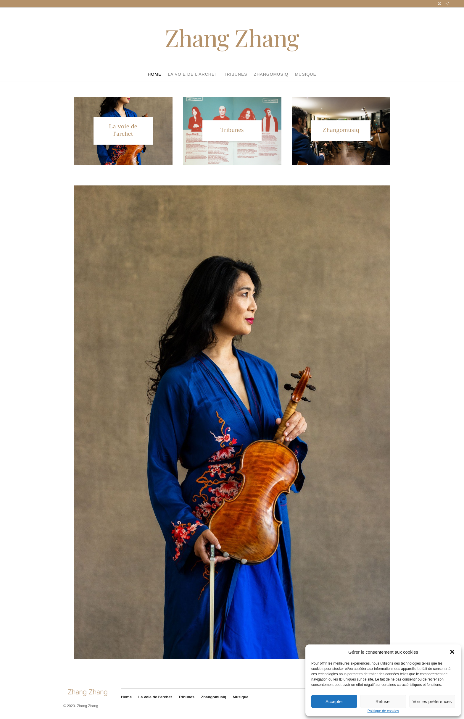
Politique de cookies (383, 711)
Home (154, 74)
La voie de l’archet (193, 74)
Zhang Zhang (232, 37)
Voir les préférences (432, 701)
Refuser (383, 701)
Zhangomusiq (271, 74)
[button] (452, 652)
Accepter (334, 701)
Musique (305, 74)
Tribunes (235, 74)
